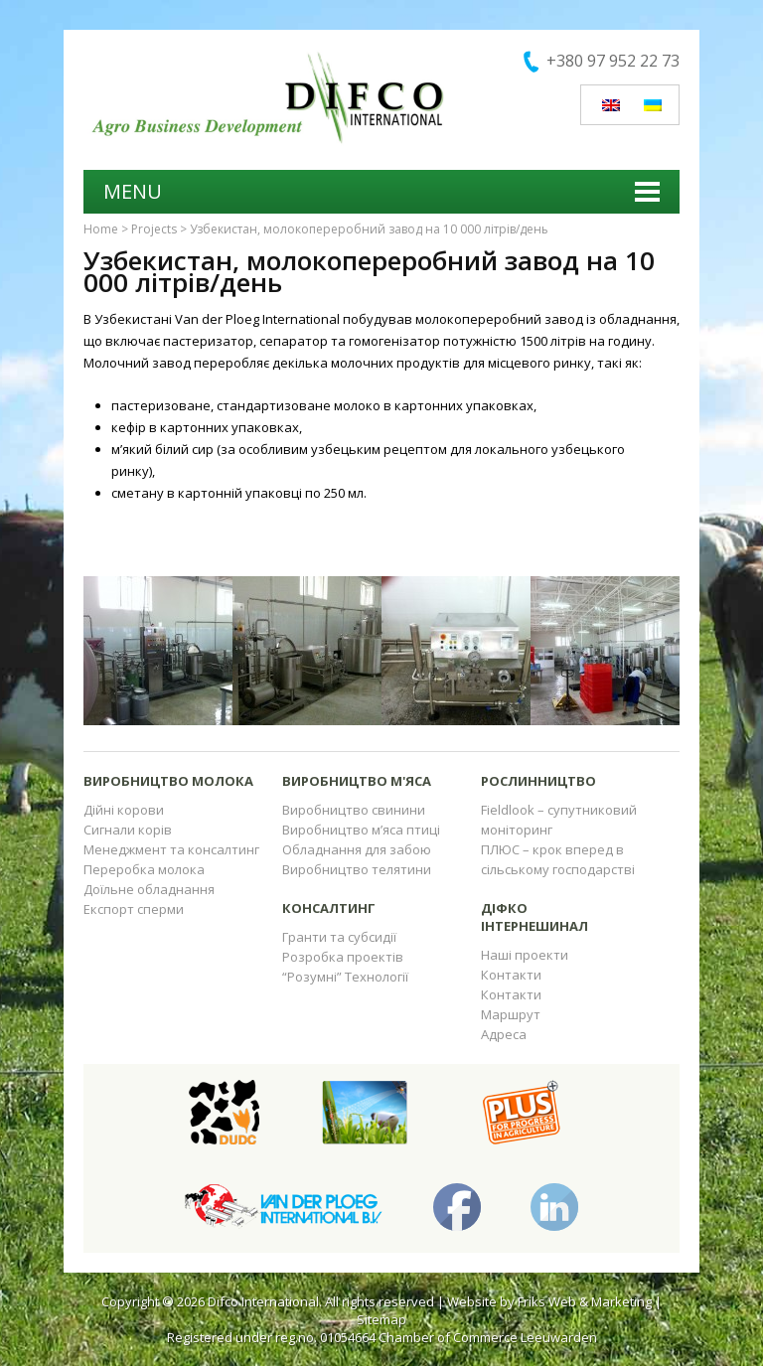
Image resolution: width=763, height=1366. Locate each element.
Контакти (511, 975)
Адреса (504, 1034)
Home (100, 229)
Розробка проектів (342, 957)
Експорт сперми (133, 909)
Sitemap (381, 1319)
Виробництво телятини (356, 869)
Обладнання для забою (356, 849)
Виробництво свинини (353, 810)
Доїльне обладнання (149, 889)
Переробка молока (144, 869)
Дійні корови (123, 810)
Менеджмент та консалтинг (171, 849)
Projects (154, 229)
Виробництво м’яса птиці (361, 829)
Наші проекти (524, 955)
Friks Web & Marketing (585, 1301)
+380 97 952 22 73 (613, 61)
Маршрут (510, 1014)
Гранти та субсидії (339, 937)
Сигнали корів (127, 829)
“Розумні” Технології (345, 977)
